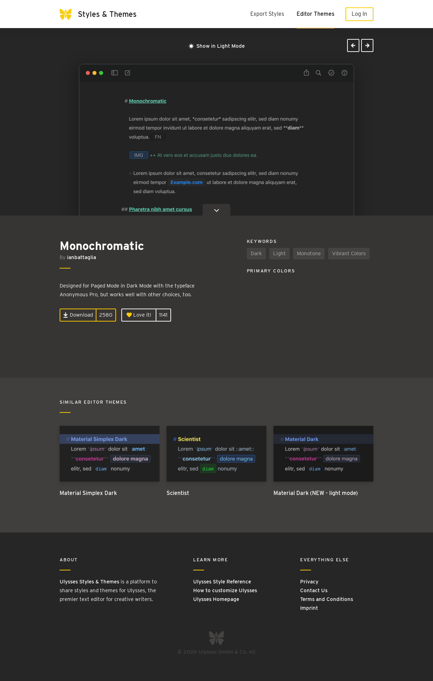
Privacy (309, 581)
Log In (359, 14)
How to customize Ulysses (225, 590)
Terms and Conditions (326, 599)
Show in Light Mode (217, 46)
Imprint (309, 608)
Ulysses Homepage (216, 599)
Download (78, 315)
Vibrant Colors (349, 253)
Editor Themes (315, 14)
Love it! (139, 315)
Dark (256, 253)
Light (279, 253)
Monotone (309, 253)
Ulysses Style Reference (222, 581)
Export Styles (267, 14)
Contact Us (313, 590)
